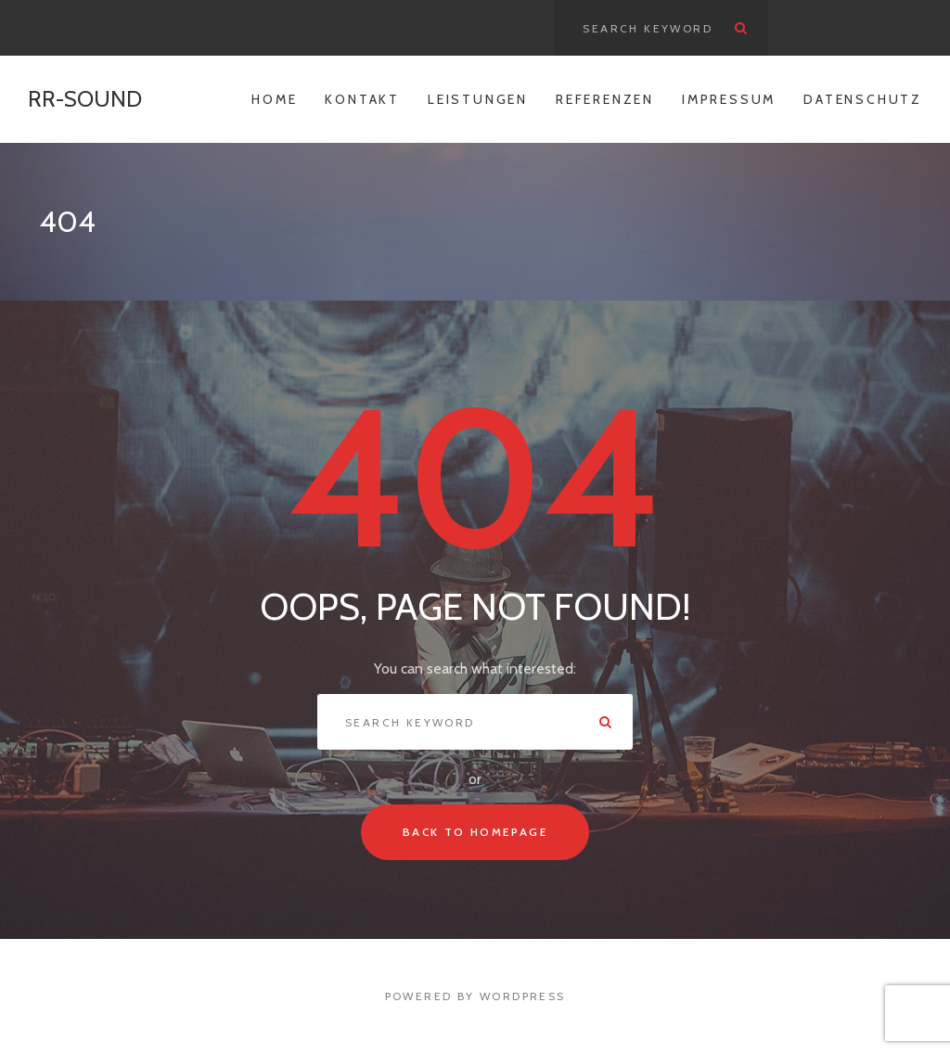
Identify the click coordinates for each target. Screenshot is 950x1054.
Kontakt (362, 99)
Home (274, 99)
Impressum (729, 99)
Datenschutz (862, 99)
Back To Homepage (475, 832)
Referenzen (605, 99)
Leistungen (478, 99)
